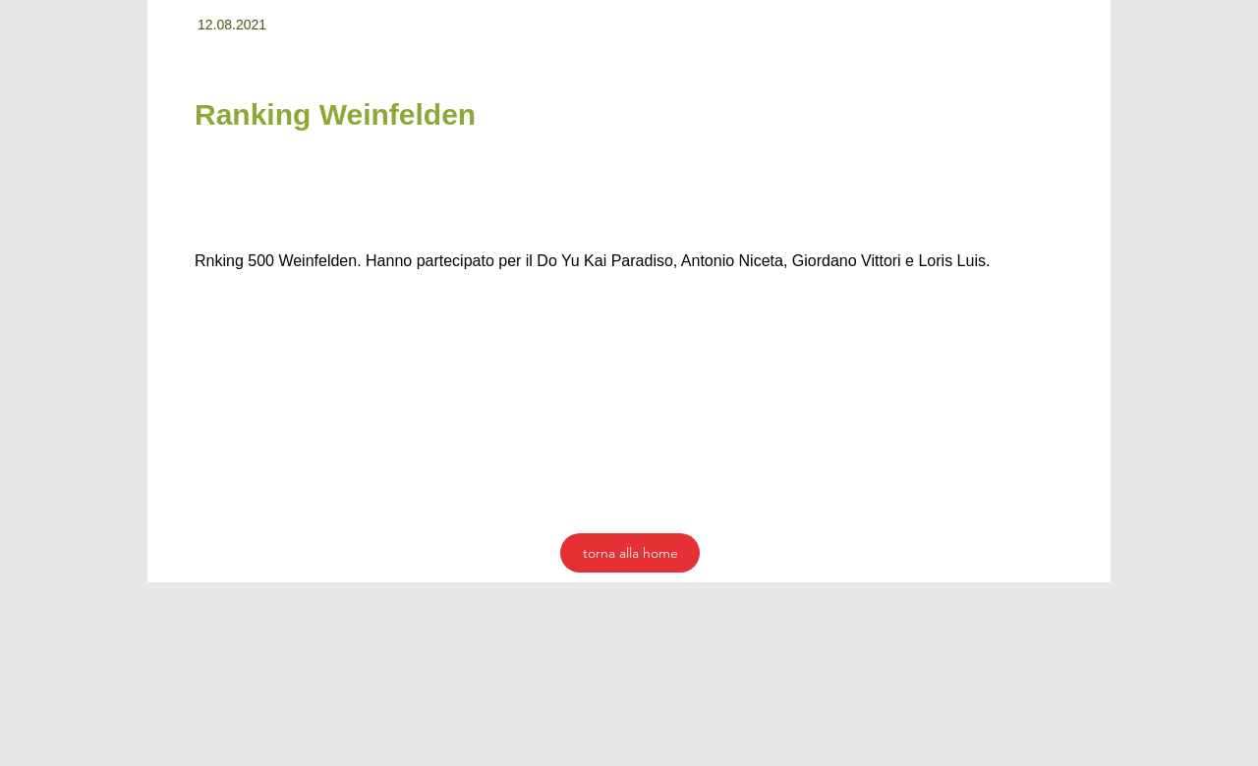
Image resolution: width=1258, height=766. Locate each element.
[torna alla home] (630, 553)
